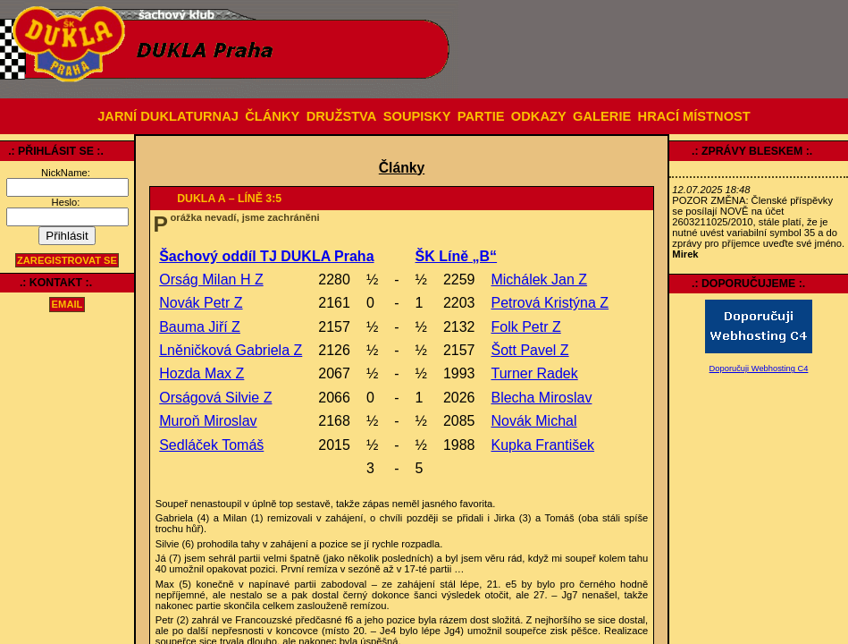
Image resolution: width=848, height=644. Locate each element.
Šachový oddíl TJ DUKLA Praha (266, 256)
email (67, 305)
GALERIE (602, 116)
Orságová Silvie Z (215, 397)
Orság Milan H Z (211, 279)
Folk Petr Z (525, 327)
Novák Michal (533, 420)
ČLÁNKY (272, 116)
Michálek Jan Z (539, 279)
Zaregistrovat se (67, 260)
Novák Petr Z (200, 302)
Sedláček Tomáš (211, 445)
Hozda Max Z (201, 373)
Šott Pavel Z (529, 350)
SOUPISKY (417, 116)
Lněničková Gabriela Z (230, 350)
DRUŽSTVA (341, 116)
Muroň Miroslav (207, 420)
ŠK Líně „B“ (457, 256)
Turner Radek (534, 373)
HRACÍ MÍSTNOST (694, 116)
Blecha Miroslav (541, 397)
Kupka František (542, 445)
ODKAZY (539, 116)
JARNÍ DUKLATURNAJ (168, 116)
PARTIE (481, 116)
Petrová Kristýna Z (550, 302)
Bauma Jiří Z (199, 327)
